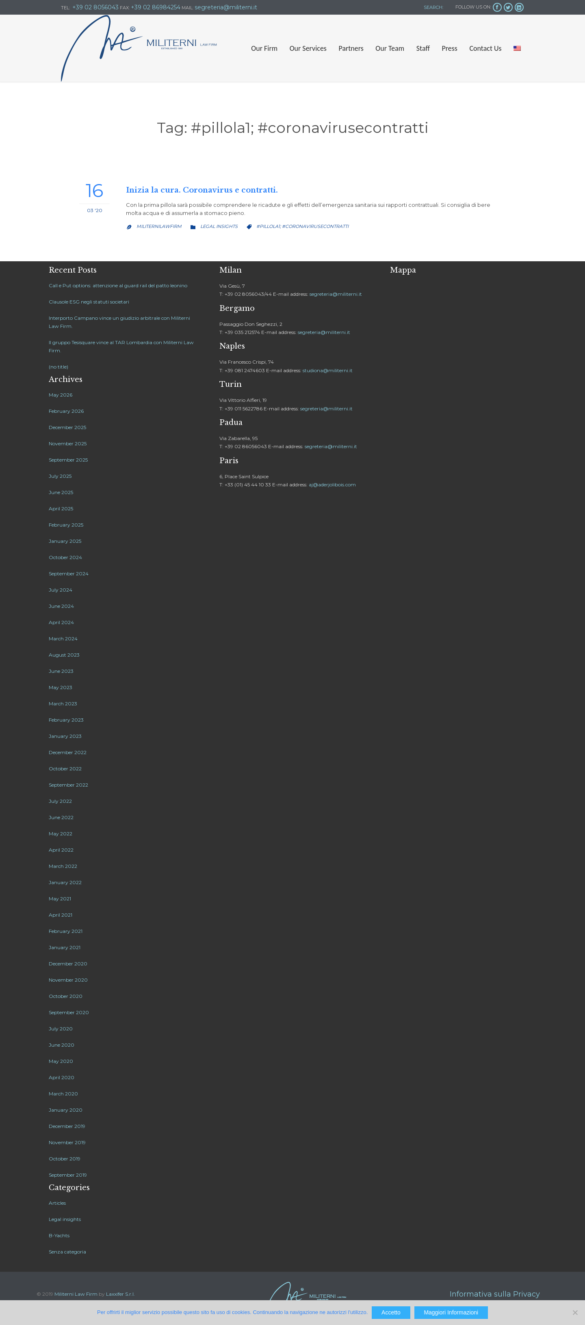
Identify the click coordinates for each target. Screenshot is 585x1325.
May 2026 (60, 395)
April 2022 (61, 850)
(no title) (58, 367)
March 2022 (63, 866)
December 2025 (67, 427)
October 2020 (65, 996)
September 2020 (69, 1012)
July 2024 (60, 590)
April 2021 (60, 915)
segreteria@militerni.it (336, 294)
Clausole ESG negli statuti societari (89, 302)
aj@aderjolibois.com (332, 484)
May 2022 (60, 834)
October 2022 (65, 769)
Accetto (391, 1312)
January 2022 (65, 882)
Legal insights (219, 226)
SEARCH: (432, 7)
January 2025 (65, 541)
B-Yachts (59, 1235)
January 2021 (64, 947)
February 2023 (66, 720)
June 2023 (61, 671)
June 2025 (61, 492)
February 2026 (66, 411)
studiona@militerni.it (328, 370)
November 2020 (68, 980)
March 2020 (63, 1094)
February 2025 (66, 525)
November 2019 (67, 1142)
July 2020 (61, 1029)
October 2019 (64, 1159)
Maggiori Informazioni (451, 1312)
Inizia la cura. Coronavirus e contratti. (202, 190)
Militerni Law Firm (76, 1294)
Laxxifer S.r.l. (120, 1294)
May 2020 (61, 1061)
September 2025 (68, 460)
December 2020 (68, 964)
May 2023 (60, 687)
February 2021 (65, 931)
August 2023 (64, 655)
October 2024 (65, 557)
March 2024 (63, 638)
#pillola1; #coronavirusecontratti (302, 226)
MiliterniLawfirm (159, 226)
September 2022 (68, 785)
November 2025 (68, 443)
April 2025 (61, 508)
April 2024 (61, 622)
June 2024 (61, 606)
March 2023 (63, 703)
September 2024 (69, 573)
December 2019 (67, 1126)
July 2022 (60, 801)
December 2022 (68, 752)
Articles (57, 1203)
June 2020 (61, 1045)
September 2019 (68, 1175)
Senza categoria (67, 1252)
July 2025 (60, 476)
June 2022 (61, 817)
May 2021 (60, 899)
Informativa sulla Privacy (495, 1294)
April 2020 (61, 1077)
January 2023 (65, 736)
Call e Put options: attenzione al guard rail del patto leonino (118, 285)
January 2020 (65, 1110)
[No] (575, 1312)
